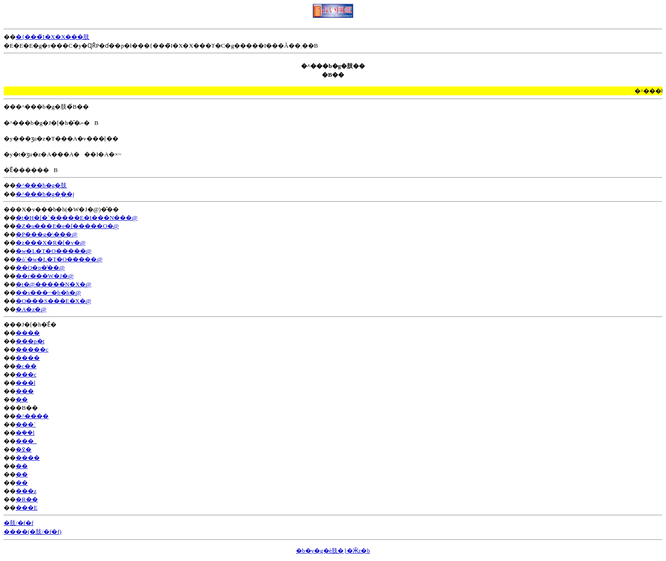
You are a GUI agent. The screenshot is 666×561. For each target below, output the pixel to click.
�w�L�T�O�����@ (54, 250)
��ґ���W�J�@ (45, 275)
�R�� (27, 499)
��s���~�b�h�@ (48, 292)
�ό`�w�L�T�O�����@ (59, 259)
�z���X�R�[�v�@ (51, 242)
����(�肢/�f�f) (33, 531)
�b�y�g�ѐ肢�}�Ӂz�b (333, 550)
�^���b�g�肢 (41, 185)
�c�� (26, 366)
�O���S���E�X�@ (53, 300)
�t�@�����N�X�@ (53, 284)
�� (22, 399)
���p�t (30, 341)
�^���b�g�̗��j (45, 194)
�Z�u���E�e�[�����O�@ (67, 225)
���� (28, 332)
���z (26, 490)
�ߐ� (23, 449)
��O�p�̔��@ (40, 267)
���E (26, 507)
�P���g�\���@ (46, 234)
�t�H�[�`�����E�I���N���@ (76, 217)
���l (26, 382)
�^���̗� (32, 416)
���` (26, 424)
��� (25, 391)
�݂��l (25, 432)
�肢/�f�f (18, 522)
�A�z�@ (31, 309)
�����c (32, 349)
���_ (26, 441)
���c (26, 374)
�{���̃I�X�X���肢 (52, 36)
